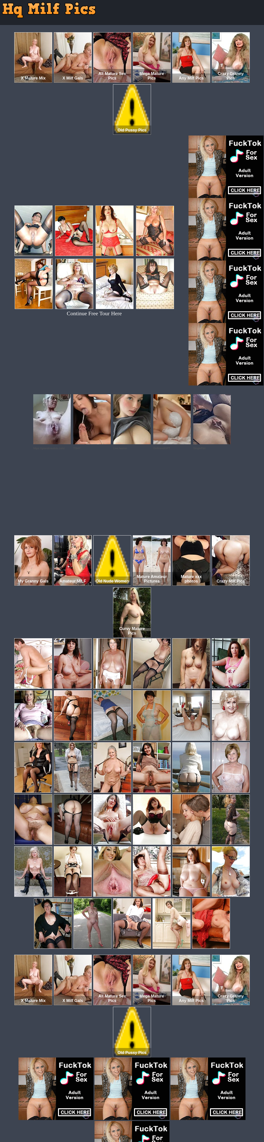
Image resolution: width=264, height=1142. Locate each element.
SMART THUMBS (141, 1121)
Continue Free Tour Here (94, 313)
